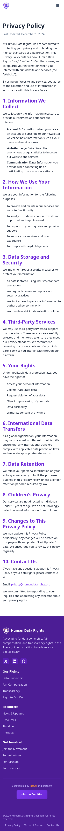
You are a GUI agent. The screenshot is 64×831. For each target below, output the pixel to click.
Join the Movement (15, 749)
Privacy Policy (12, 825)
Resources (9, 720)
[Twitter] (6, 661)
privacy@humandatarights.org (30, 584)
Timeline (8, 726)
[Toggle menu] (57, 5)
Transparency (11, 691)
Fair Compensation (15, 684)
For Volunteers (12, 755)
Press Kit (8, 733)
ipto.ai (34, 785)
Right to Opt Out (13, 697)
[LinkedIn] (15, 661)
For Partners (11, 762)
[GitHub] (23, 661)
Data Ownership (13, 678)
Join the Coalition (32, 794)
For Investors (11, 768)
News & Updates (13, 713)
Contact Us (53, 825)
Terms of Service (33, 825)
